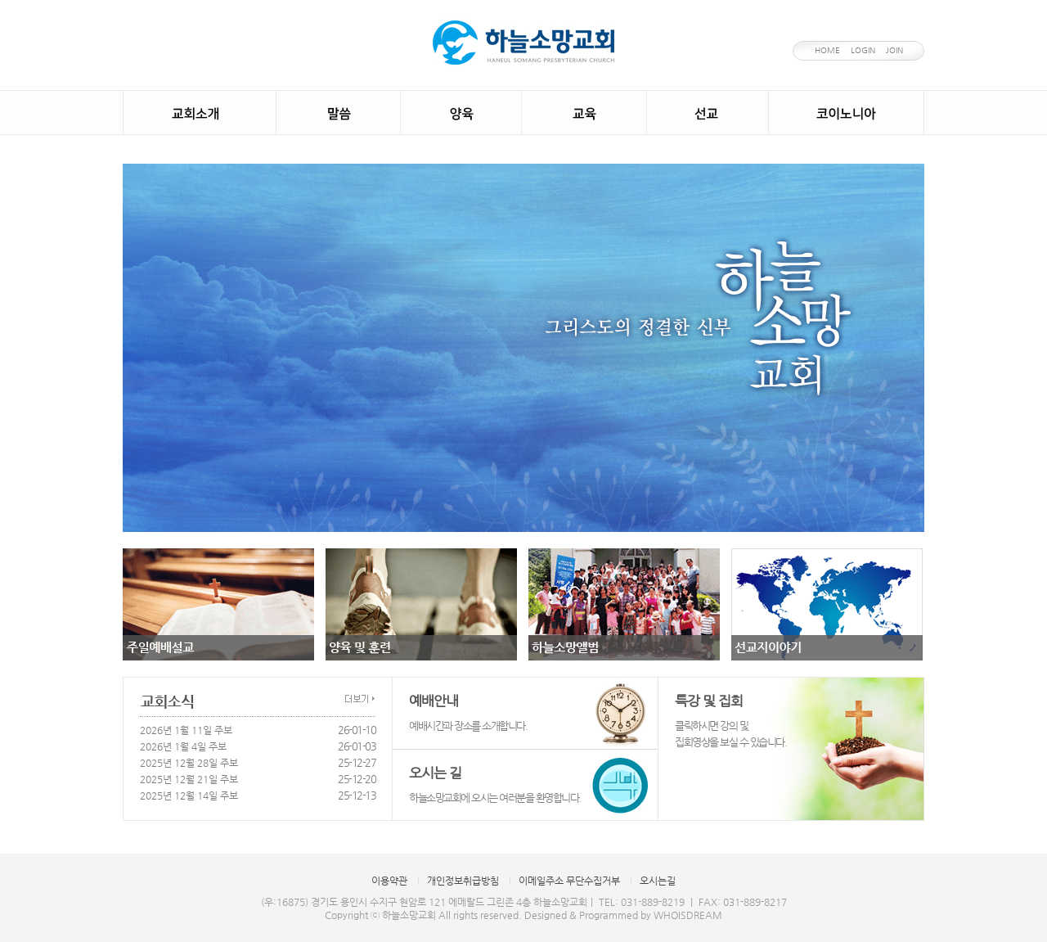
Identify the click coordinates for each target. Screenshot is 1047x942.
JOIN (894, 50)
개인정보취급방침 (463, 880)
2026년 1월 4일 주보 (183, 746)
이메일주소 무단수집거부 (569, 880)
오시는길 (658, 880)
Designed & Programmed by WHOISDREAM (623, 915)
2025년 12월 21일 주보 (189, 779)
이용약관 (389, 880)
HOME (827, 50)
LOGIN (863, 50)
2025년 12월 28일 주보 (189, 762)
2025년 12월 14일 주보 (189, 795)
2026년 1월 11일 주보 (186, 730)
